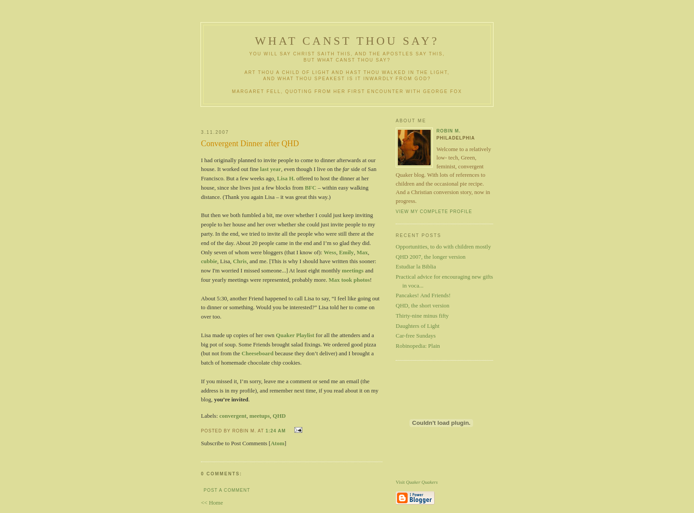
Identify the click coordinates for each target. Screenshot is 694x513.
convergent (233, 415)
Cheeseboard (258, 353)
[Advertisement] (305, 114)
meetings (352, 270)
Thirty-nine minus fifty (422, 315)
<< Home (212, 502)
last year (270, 169)
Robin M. (448, 130)
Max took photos (349, 279)
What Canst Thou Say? (347, 41)
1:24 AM (276, 430)
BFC (310, 187)
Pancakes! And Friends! (423, 295)
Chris (240, 261)
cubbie (209, 261)
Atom (277, 443)
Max (362, 252)
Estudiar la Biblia (416, 266)
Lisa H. (286, 178)
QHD (279, 415)
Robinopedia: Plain (418, 345)
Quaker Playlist (295, 335)
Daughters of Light (418, 326)
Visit (417, 482)
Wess (330, 252)
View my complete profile (434, 211)
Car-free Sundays (416, 335)
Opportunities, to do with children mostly (443, 246)
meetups (259, 415)
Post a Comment (227, 490)
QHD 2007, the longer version (431, 256)
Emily (346, 252)
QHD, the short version (422, 305)
